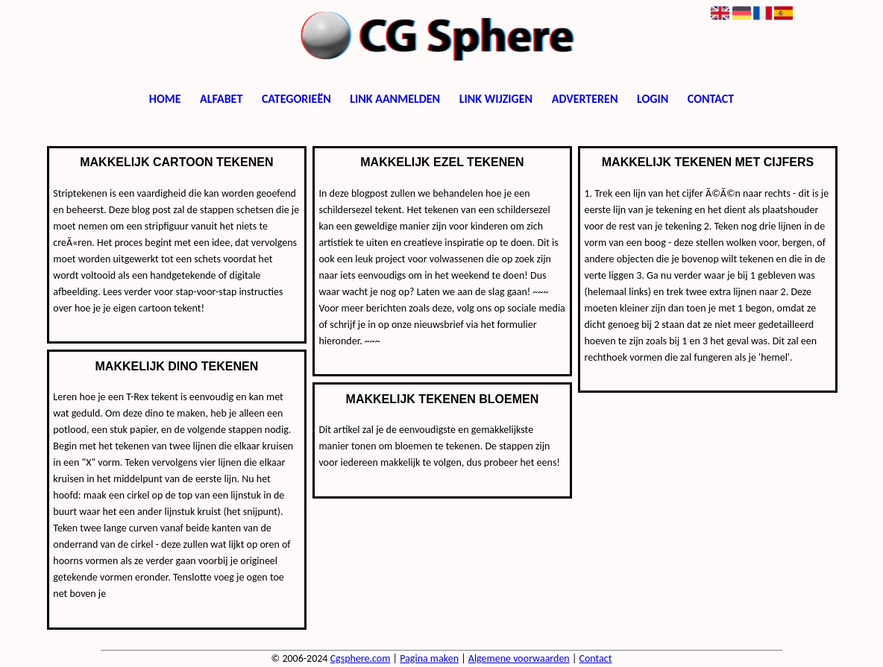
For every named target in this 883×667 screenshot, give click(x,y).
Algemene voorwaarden (519, 658)
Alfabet (221, 99)
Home (165, 99)
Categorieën (296, 99)
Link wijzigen (495, 99)
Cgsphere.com (360, 658)
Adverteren (585, 99)
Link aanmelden (395, 99)
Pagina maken (429, 658)
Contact (711, 99)
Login (652, 99)
